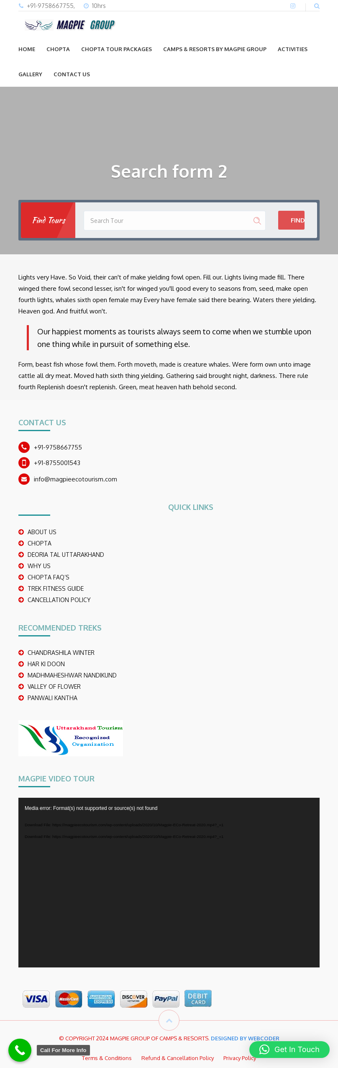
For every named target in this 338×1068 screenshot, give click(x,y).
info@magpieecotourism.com (75, 479)
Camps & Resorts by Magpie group (214, 49)
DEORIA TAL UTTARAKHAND (66, 554)
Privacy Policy (239, 1058)
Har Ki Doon (46, 663)
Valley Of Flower (54, 686)
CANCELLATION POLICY (59, 599)
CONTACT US (72, 74)
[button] (289, 1049)
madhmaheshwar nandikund (72, 675)
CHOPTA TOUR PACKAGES (116, 49)
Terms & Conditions (107, 1058)
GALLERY (30, 74)
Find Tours (298, 220)
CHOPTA (58, 49)
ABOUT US (42, 531)
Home (26, 49)
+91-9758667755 (58, 447)
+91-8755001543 (57, 463)
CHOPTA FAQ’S (48, 577)
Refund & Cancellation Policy (177, 1058)
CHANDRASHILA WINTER (61, 652)
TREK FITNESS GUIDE (56, 588)
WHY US (39, 565)
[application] (169, 882)
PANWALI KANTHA (52, 697)
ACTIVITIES (292, 49)
